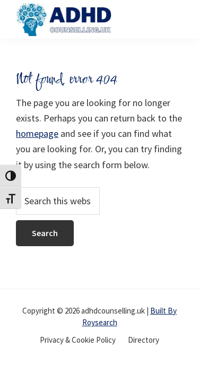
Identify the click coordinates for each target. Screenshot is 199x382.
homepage (37, 133)
